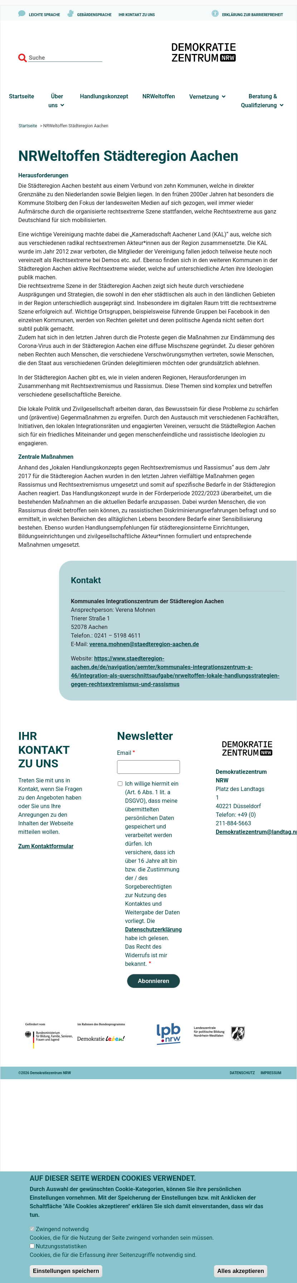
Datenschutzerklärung (153, 929)
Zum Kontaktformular (45, 846)
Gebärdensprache (94, 15)
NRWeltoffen (158, 96)
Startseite (21, 96)
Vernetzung (204, 96)
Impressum (271, 1073)
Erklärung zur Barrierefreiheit (252, 15)
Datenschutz (242, 1073)
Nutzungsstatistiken (61, 1254)
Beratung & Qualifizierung (260, 101)
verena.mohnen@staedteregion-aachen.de (144, 644)
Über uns (56, 101)
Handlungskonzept (104, 96)
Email (124, 752)
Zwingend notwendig (62, 1237)
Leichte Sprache (44, 15)
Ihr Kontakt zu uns (137, 15)
